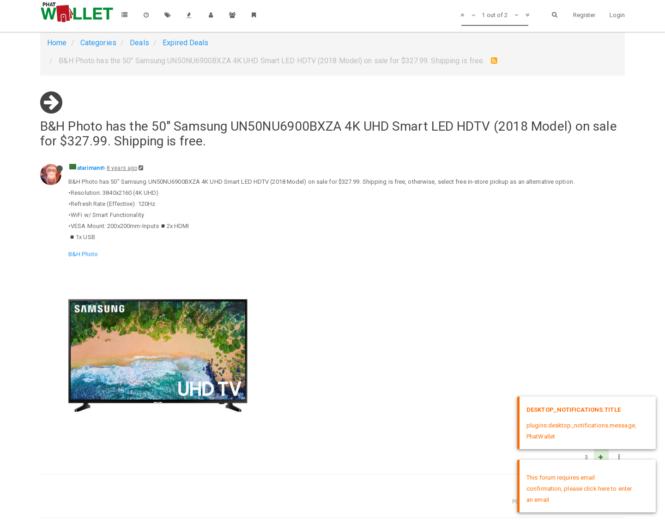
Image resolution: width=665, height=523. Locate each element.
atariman (88, 168)
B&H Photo (83, 254)
